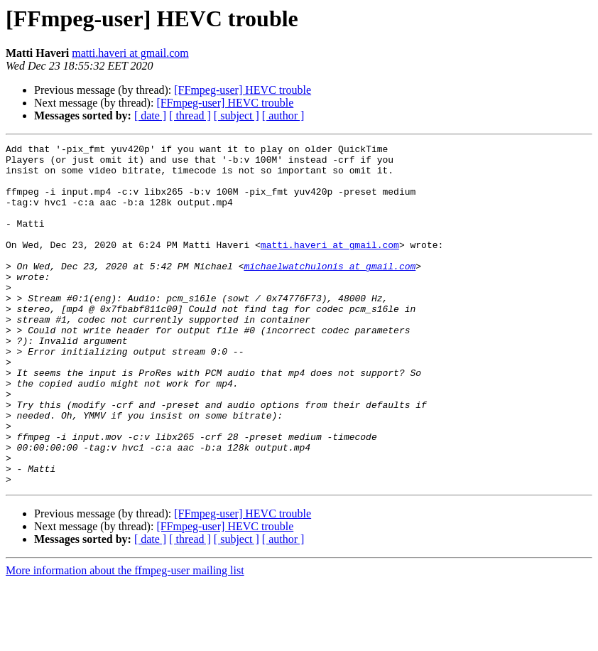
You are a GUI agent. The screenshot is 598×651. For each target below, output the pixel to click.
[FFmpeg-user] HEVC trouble (242, 90)
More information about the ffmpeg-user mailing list (125, 639)
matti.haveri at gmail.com (130, 53)
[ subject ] (236, 115)
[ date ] (150, 115)
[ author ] (283, 115)
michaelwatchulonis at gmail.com (329, 291)
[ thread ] (190, 115)
